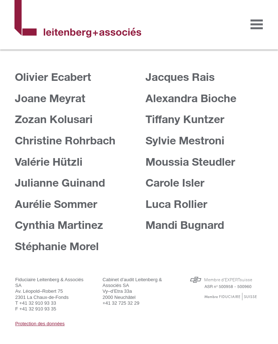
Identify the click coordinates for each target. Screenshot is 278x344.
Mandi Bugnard (185, 224)
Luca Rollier (176, 203)
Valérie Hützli (49, 161)
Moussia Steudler (190, 161)
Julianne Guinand (60, 182)
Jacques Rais (180, 76)
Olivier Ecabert (53, 76)
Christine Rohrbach (65, 140)
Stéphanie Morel (57, 246)
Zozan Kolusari (54, 119)
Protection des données (40, 323)
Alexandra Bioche (191, 98)
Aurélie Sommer (56, 203)
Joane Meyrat (50, 98)
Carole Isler (175, 182)
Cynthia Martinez (59, 224)
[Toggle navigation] (257, 24)
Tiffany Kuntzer (185, 119)
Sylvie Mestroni (185, 140)
